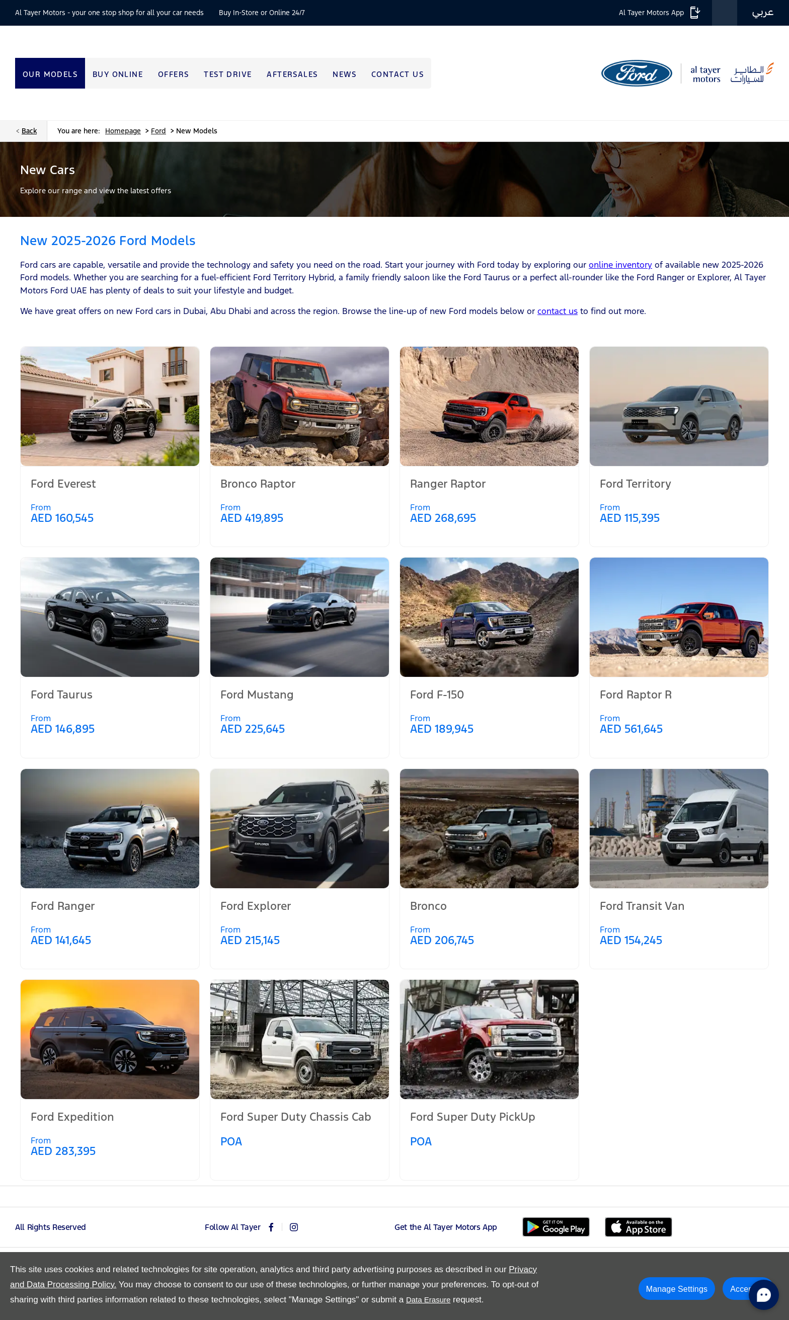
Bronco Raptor (258, 484)
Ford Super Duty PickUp (472, 1117)
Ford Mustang (257, 694)
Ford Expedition (72, 1117)
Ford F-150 (437, 694)
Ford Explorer (255, 906)
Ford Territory (635, 484)
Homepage (123, 130)
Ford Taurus (62, 694)
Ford (158, 130)
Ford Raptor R (636, 694)
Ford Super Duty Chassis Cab (295, 1117)
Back (29, 130)
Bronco (428, 906)
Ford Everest (63, 484)
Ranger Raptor (448, 484)
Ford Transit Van (642, 906)
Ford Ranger (63, 906)
